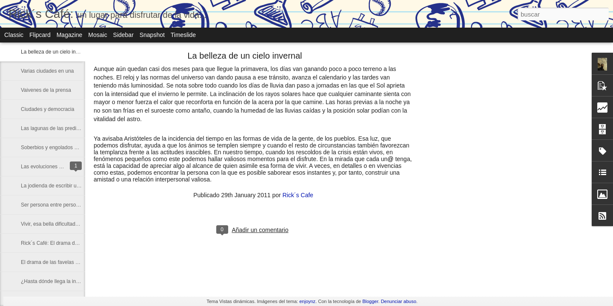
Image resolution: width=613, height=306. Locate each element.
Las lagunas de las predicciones (57, 128)
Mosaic (97, 34)
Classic (13, 34)
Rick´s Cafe (298, 195)
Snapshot (152, 34)
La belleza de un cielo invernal (55, 52)
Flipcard (40, 34)
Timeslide (183, 34)
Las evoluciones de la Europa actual (62, 167)
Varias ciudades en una (47, 71)
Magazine (70, 34)
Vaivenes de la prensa (46, 90)
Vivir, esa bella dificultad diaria (55, 224)
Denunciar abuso (398, 301)
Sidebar (123, 34)
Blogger (370, 301)
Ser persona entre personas (52, 205)
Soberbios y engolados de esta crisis (62, 147)
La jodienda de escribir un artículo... (61, 186)
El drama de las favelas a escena (58, 262)
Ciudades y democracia (47, 109)
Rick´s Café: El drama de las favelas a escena (73, 243)
